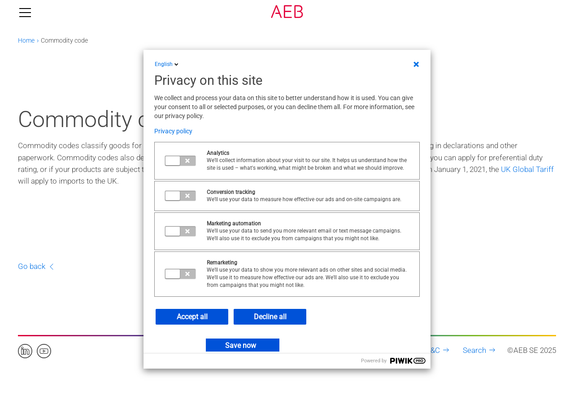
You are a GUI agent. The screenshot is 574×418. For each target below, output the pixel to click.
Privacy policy (173, 131)
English (167, 64)
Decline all (270, 316)
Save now (240, 345)
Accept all (192, 316)
